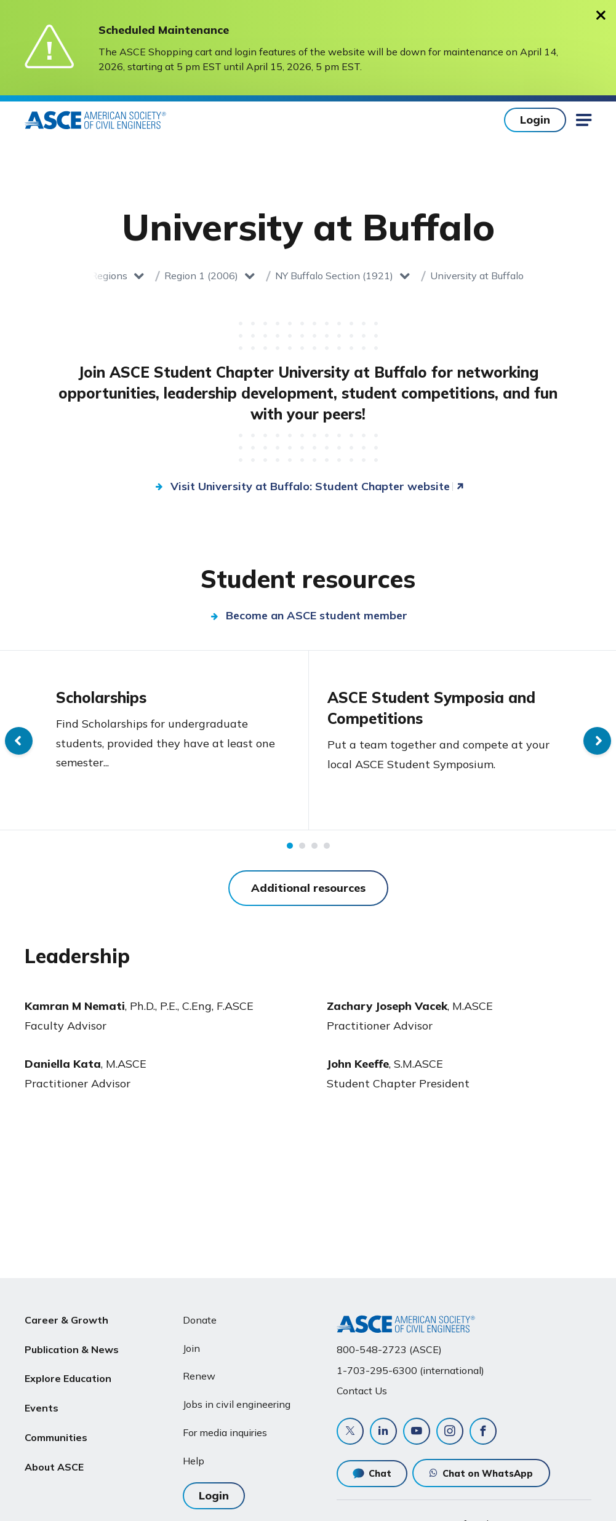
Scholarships (101, 697)
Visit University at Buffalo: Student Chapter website (310, 486)
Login (535, 120)
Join (191, 1348)
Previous (19, 741)
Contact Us (362, 1390)
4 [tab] (327, 846)
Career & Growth (66, 1320)
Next (597, 741)
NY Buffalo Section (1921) (334, 275)
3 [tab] (314, 846)
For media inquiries (225, 1432)
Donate (200, 1320)
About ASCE (54, 1467)
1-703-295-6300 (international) (410, 1370)
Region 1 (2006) (201, 275)
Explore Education (68, 1378)
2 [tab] (302, 846)
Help (193, 1461)
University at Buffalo (477, 275)
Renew (199, 1376)
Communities (56, 1437)
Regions (108, 275)
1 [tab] (290, 846)
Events (41, 1408)
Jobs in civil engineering (236, 1404)
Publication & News (72, 1349)
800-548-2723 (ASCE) (389, 1349)
